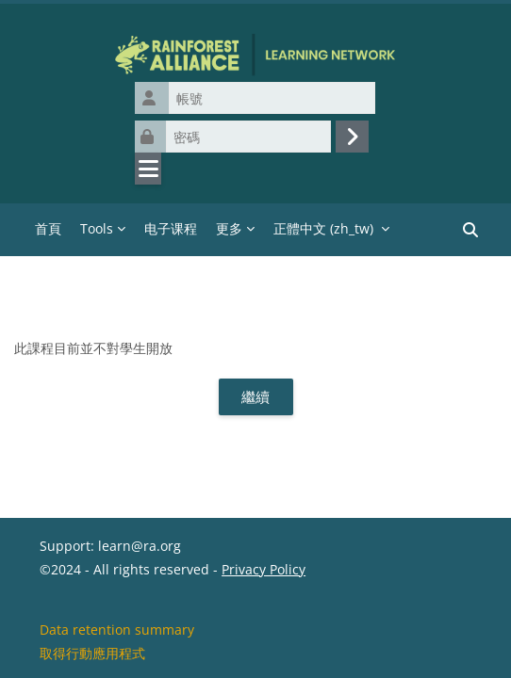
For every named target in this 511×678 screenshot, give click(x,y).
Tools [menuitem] (96, 228)
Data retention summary (117, 629)
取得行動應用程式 (92, 653)
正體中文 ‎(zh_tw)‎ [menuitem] (323, 228)
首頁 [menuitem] (48, 228)
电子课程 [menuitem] (170, 228)
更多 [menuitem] (229, 228)
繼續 (255, 396)
